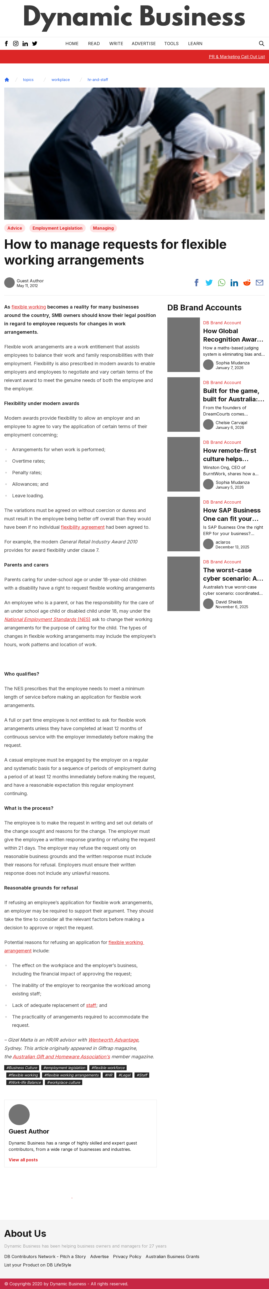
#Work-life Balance (24, 1082)
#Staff (142, 1075)
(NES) (47, 619)
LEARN (195, 43)
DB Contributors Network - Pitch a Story (45, 1256)
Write (116, 43)
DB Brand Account (222, 322)
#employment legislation (64, 1067)
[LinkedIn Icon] (25, 43)
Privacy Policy (127, 1256)
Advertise (144, 43)
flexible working (29, 307)
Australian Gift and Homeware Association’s (61, 1056)
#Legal (124, 1075)
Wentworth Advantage (113, 1040)
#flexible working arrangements (71, 1075)
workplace (60, 79)
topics (28, 79)
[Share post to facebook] (196, 282)
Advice (14, 228)
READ (94, 43)
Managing (103, 228)
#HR (108, 1075)
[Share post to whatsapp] (221, 282)
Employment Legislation (57, 228)
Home (72, 43)
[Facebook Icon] (6, 43)
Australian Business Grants (172, 1256)
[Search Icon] (261, 43)
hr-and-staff (98, 79)
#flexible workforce (108, 1067)
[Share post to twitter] (209, 282)
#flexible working (23, 1075)
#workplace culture (63, 1082)
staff (91, 1005)
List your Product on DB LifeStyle (37, 1265)
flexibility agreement (83, 527)
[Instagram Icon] (16, 43)
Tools (171, 43)
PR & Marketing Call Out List (237, 56)
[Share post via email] (259, 282)
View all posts (23, 1159)
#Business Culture (21, 1067)
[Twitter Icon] (34, 43)
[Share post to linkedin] (234, 282)
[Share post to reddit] (247, 282)
